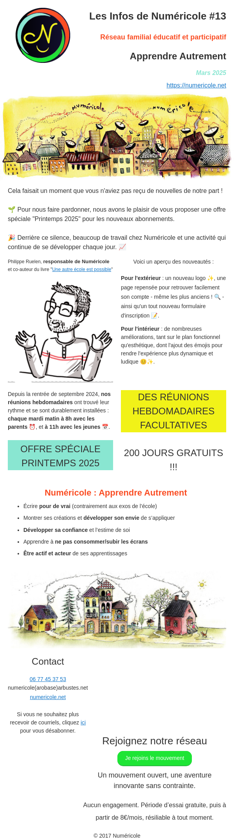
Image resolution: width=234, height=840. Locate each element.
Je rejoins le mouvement (154, 758)
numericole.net (48, 697)
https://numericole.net (196, 85)
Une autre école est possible (81, 269)
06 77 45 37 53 (48, 679)
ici (83, 722)
